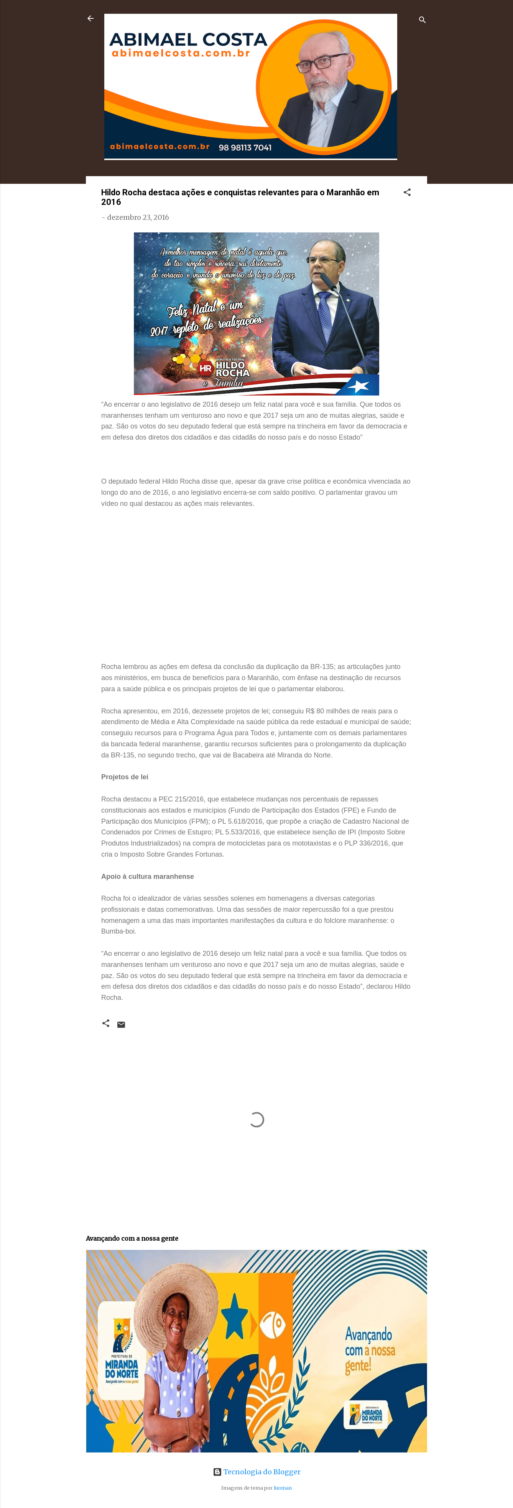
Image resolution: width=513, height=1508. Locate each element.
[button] (407, 193)
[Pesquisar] (422, 21)
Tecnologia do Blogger (257, 1471)
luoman (283, 1488)
